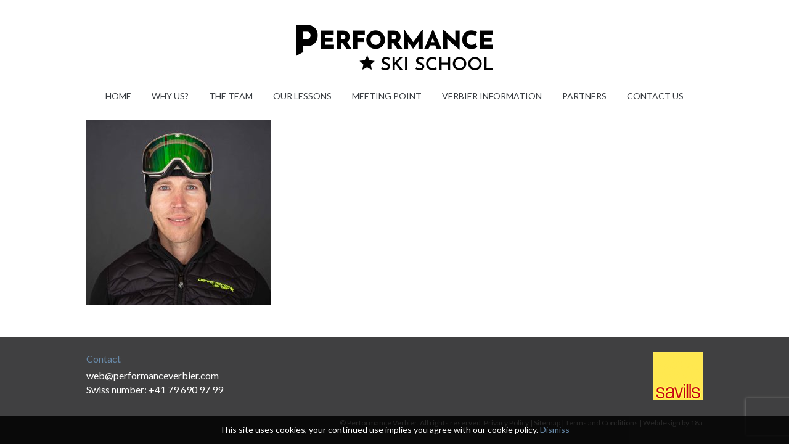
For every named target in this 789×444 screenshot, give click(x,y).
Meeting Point (387, 96)
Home (118, 96)
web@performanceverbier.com (152, 375)
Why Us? (170, 96)
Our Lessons (302, 96)
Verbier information (492, 96)
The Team (231, 96)
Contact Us (655, 96)
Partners (584, 96)
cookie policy (512, 429)
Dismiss (555, 429)
